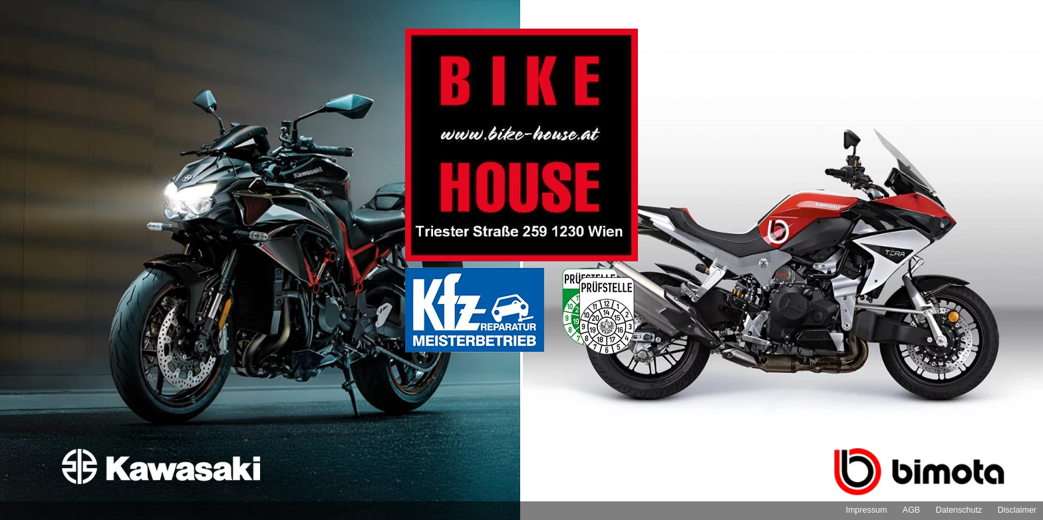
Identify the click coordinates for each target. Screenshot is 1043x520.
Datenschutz (959, 510)
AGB (911, 510)
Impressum (866, 510)
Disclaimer (1017, 510)
